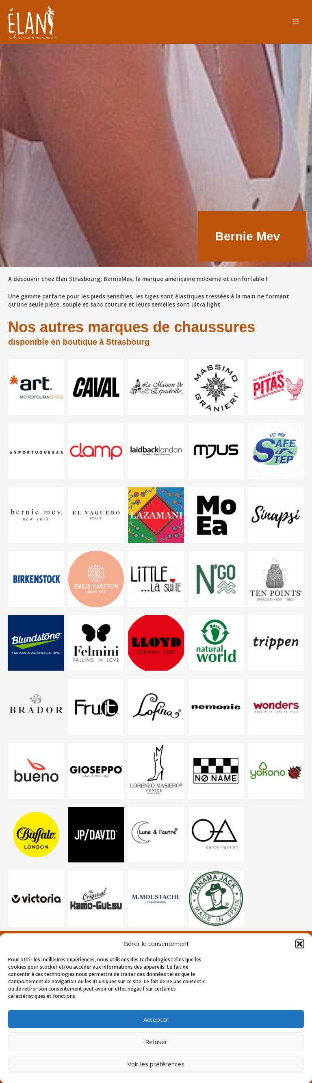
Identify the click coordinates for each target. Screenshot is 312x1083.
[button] (300, 944)
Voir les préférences (156, 1064)
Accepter (156, 1019)
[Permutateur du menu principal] (296, 22)
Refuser (156, 1042)
